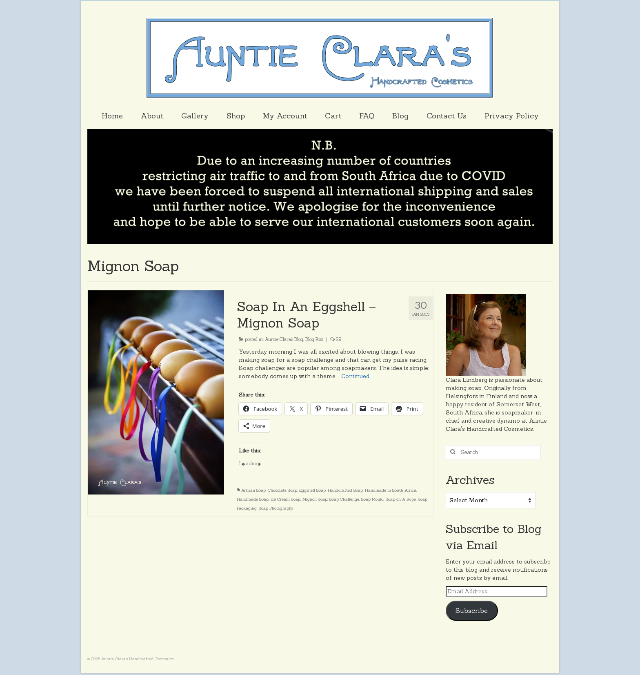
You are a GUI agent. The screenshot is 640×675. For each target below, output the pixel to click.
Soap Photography (276, 508)
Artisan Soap (253, 490)
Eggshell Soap (312, 490)
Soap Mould (372, 499)
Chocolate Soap (282, 490)
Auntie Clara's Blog (284, 339)
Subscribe (472, 610)
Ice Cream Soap (285, 499)
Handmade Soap (253, 499)
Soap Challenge (344, 499)
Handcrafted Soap (345, 490)
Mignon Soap (314, 499)
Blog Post (314, 339)
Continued (355, 376)
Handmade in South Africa (390, 490)
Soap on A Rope (401, 499)
